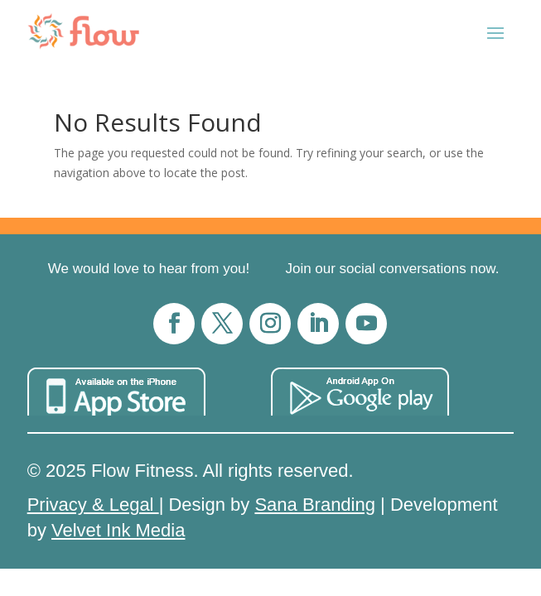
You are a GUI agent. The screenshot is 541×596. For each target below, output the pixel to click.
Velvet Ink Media (118, 530)
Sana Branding (314, 504)
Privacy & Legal (93, 504)
